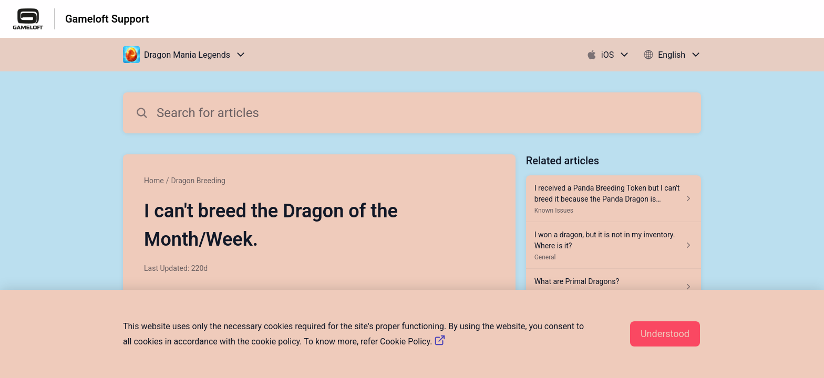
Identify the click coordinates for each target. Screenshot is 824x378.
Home (154, 180)
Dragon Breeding (198, 180)
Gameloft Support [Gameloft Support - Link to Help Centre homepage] (107, 19)
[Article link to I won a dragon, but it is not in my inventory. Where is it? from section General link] (613, 245)
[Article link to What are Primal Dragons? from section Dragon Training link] (613, 286)
